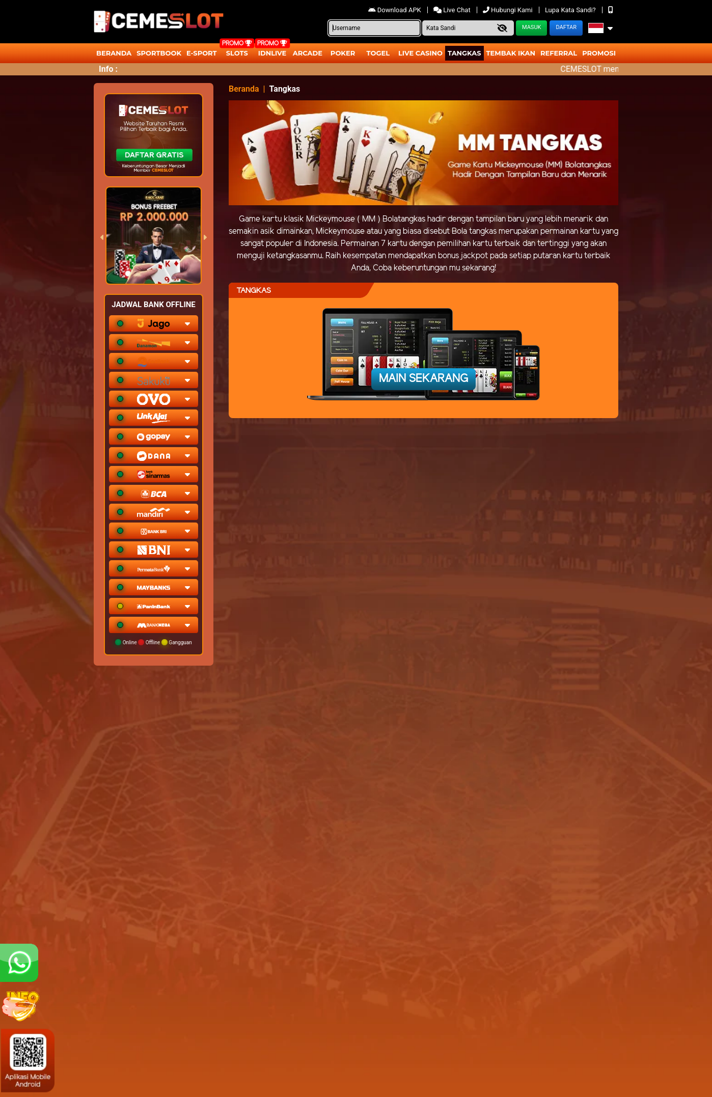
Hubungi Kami (508, 10)
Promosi (599, 53)
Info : (108, 69)
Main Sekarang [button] (423, 379)
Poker (343, 53)
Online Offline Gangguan (153, 642)
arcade (307, 53)
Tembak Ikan (510, 53)
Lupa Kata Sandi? (571, 10)
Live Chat (452, 10)
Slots (237, 53)
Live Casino (420, 53)
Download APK (395, 10)
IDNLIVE (272, 53)
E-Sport (201, 53)
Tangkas (464, 53)
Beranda (113, 53)
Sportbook (158, 53)
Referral (558, 53)
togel (378, 53)
